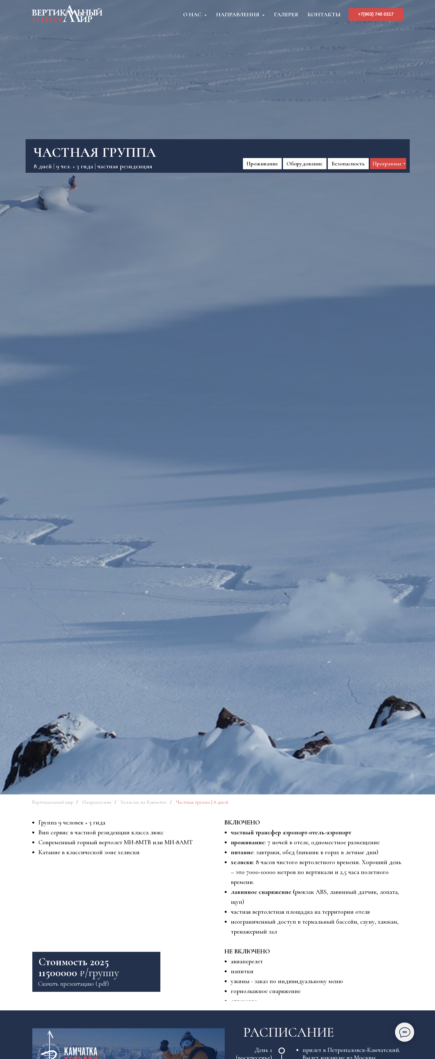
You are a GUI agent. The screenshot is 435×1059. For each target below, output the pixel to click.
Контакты (324, 14)
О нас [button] (193, 14)
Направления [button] (238, 14)
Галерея (286, 14)
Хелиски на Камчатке (143, 802)
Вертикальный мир (52, 802)
